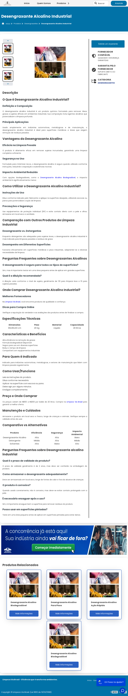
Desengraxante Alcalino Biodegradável (57, 177)
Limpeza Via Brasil (12, 302)
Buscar (101, 3)
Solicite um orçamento (108, 44)
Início (27, 3)
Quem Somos (44, 3)
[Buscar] (95, 3)
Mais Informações (24, 613)
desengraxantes (106, 83)
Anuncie (119, 3)
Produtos (63, 3)
